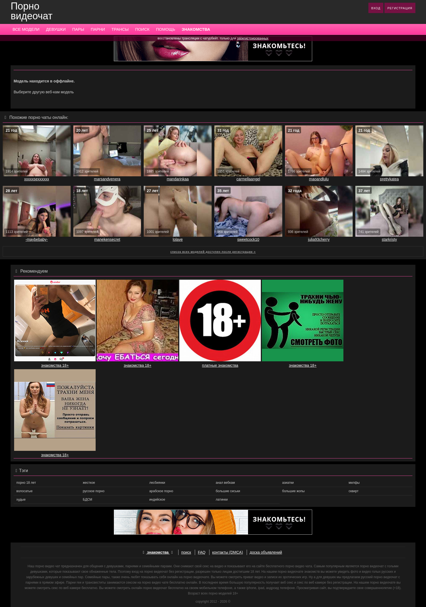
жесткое (89, 483)
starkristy (389, 239)
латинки (222, 499)
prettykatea (389, 179)
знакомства (157, 552)
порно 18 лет (26, 483)
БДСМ (87, 499)
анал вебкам (225, 483)
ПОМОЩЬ (165, 29)
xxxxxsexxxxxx (36, 179)
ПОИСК (142, 29)
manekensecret (107, 239)
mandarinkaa (178, 179)
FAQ (201, 552)
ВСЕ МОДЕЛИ (25, 29)
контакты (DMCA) (227, 552)
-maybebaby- (37, 239)
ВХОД (376, 8)
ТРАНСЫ (120, 29)
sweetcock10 (248, 239)
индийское (157, 499)
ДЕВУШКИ (55, 29)
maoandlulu (318, 179)
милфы (354, 483)
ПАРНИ (98, 29)
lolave (178, 239)
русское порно (94, 491)
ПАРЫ (78, 29)
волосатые (24, 491)
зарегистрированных (252, 38)
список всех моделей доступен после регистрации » (213, 251)
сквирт (353, 491)
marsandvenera (107, 179)
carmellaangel (248, 179)
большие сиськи (228, 491)
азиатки (288, 483)
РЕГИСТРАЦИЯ (399, 8)
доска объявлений (266, 552)
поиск (186, 552)
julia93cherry (319, 239)
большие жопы (293, 491)
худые (21, 499)
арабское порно (161, 491)
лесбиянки (157, 483)
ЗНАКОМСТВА (196, 29)
